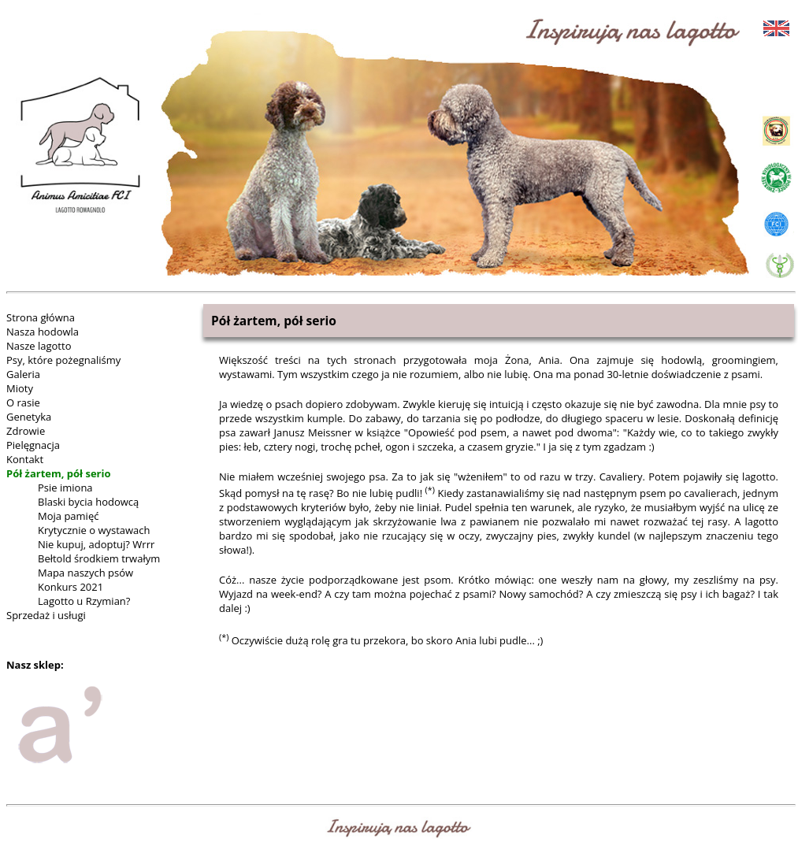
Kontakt (24, 459)
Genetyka (28, 417)
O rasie (23, 402)
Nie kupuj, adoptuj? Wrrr (96, 544)
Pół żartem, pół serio (58, 473)
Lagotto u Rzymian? (84, 601)
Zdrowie (25, 431)
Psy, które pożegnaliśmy (63, 360)
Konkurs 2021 (70, 587)
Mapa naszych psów (85, 573)
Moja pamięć (68, 516)
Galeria (23, 374)
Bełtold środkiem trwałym (99, 558)
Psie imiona (65, 487)
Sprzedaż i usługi (46, 615)
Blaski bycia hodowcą (88, 502)
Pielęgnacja (33, 445)
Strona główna (40, 317)
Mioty (19, 388)
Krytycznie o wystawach (94, 530)
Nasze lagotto (38, 346)
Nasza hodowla (42, 332)
